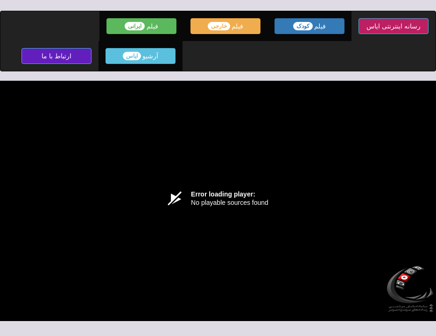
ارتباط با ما (56, 56)
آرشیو (141, 56)
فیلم (309, 26)
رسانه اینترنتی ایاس (393, 26)
